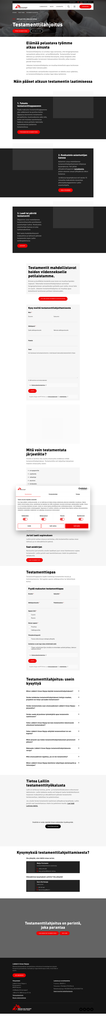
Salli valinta (53, 526)
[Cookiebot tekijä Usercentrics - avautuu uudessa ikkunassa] (81, 489)
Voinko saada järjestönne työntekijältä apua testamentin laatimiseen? (47, 717)
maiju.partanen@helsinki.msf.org (46, 873)
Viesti (30, 350)
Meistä (51, 6)
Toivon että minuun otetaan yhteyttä (43, 641)
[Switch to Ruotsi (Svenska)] (85, 2)
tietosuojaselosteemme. (39, 386)
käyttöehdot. (63, 398)
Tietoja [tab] (78, 494)
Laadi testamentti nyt (35, 561)
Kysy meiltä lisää (37, 31)
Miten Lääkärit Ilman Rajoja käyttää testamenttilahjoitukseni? (49, 693)
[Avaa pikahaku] (69, 6)
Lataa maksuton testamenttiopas (47, 935)
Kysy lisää (65, 935)
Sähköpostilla (35, 632)
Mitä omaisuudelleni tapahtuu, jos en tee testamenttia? (47, 759)
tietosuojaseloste (52, 398)
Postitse (34, 628)
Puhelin (30, 341)
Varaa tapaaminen (66, 190)
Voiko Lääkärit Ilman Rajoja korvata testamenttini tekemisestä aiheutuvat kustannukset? (50, 726)
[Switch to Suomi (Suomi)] (81, 2)
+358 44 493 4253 (42, 871)
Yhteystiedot (72, 2)
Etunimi (30, 317)
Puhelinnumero (59, 604)
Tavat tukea (21, 12)
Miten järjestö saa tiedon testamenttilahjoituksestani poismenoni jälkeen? (50, 743)
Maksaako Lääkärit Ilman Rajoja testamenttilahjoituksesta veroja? (48, 751)
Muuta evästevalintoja (53, 828)
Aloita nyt (22, 246)
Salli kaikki (77, 526)
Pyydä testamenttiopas (21, 31)
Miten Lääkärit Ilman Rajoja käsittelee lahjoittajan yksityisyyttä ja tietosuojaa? (51, 766)
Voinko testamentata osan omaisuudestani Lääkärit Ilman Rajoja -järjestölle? (51, 709)
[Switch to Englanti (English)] (89, 2)
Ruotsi (33, 620)
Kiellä (29, 526)
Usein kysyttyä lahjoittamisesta (63, 994)
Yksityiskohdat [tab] (53, 494)
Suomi (33, 616)
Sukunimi (56, 317)
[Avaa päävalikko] (74, 6)
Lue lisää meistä (19, 977)
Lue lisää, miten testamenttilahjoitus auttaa (53, 299)
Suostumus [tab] (28, 494)
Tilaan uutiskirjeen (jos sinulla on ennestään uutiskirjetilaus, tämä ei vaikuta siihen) (53, 650)
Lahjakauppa (59, 6)
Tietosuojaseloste (18, 997)
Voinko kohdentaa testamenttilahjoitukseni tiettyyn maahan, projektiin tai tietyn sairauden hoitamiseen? (49, 700)
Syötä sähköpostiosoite (34, 331)
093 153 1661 (41, 889)
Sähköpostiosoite (34, 604)
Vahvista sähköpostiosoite (61, 331)
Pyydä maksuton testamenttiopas (29, 132)
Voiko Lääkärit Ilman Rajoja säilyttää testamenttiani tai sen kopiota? (48, 734)
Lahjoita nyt (85, 6)
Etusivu (15, 12)
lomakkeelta (79, 169)
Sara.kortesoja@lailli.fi (44, 892)
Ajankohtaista (43, 6)
